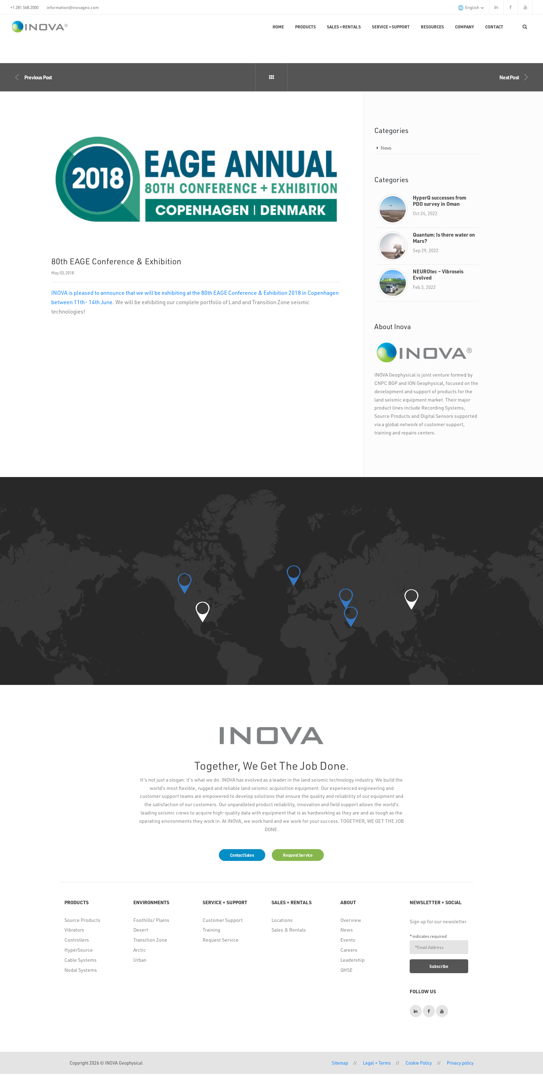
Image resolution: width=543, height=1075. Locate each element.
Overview (350, 920)
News (386, 148)
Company (464, 26)
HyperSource (78, 951)
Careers (348, 951)
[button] (203, 612)
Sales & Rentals (289, 930)
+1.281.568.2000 (24, 7)
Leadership (352, 960)
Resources (432, 26)
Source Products (82, 920)
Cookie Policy (419, 1064)
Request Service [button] (301, 855)
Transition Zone (150, 940)
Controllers (76, 940)
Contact (494, 26)
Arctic (139, 951)
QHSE (346, 970)
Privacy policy (460, 1064)
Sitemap (340, 1064)
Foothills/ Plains (151, 920)
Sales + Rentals (344, 26)
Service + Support (391, 26)
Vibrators (74, 930)
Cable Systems (80, 960)
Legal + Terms (377, 1064)
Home (278, 26)
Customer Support (223, 920)
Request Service (221, 940)
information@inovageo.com (73, 7)
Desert (140, 930)
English (471, 7)
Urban (139, 960)
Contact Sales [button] (239, 855)
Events (347, 940)
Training (211, 930)
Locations (282, 920)
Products (305, 26)
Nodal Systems (80, 970)
